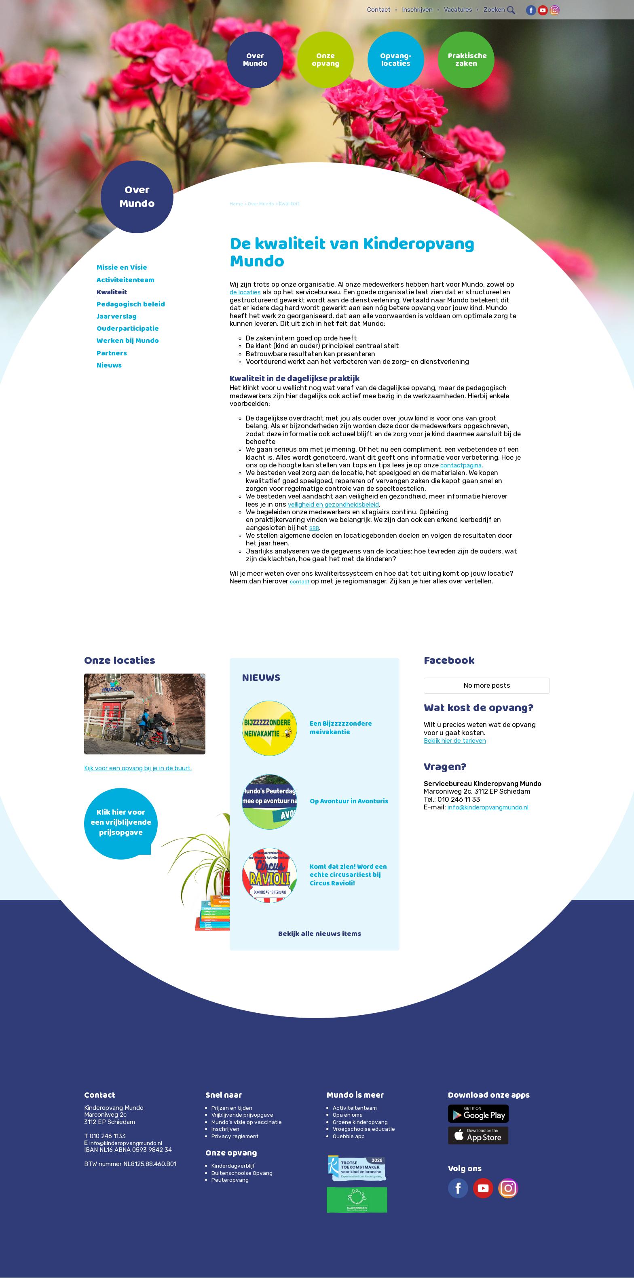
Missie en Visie (124, 268)
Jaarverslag (120, 317)
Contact (379, 9)
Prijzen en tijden (234, 1108)
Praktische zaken (467, 60)
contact (301, 581)
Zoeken (499, 9)
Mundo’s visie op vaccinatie (249, 1122)
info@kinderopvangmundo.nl (493, 807)
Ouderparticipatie (131, 329)
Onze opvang (325, 60)
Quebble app (350, 1136)
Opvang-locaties (396, 60)
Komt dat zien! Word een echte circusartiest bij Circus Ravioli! (353, 875)
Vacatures (458, 9)
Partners (114, 354)
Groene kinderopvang (363, 1122)
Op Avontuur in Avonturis (336, 801)
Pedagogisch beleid (134, 305)
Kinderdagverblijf (235, 1166)
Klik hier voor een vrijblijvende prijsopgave (121, 823)
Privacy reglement (237, 1136)
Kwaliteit (114, 293)
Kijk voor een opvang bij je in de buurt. (143, 768)
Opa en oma (349, 1115)
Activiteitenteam (129, 280)
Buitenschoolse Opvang (245, 1173)
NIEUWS (263, 678)
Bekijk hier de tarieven (458, 740)
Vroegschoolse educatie (367, 1129)
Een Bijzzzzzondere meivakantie (344, 728)
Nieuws (110, 366)
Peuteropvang (231, 1180)
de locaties (247, 292)
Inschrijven (417, 9)
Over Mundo (255, 60)
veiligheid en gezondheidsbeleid (337, 504)
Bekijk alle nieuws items (319, 935)
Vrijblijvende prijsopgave (245, 1115)
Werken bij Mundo (130, 341)
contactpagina (464, 465)
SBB (314, 527)
